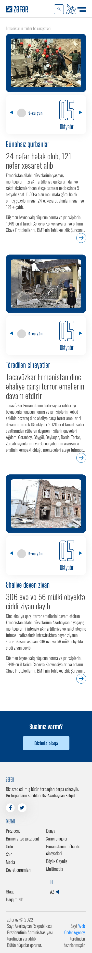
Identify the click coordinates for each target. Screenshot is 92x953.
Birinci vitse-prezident (22, 838)
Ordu (9, 846)
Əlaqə (10, 891)
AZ (54, 892)
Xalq (9, 854)
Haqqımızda (14, 899)
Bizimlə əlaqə (46, 743)
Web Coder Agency (74, 929)
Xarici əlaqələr (56, 838)
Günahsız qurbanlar (27, 144)
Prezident (13, 831)
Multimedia (54, 869)
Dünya (50, 831)
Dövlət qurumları (18, 870)
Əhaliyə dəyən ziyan (28, 584)
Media (10, 862)
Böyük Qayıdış (56, 861)
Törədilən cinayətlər (28, 364)
